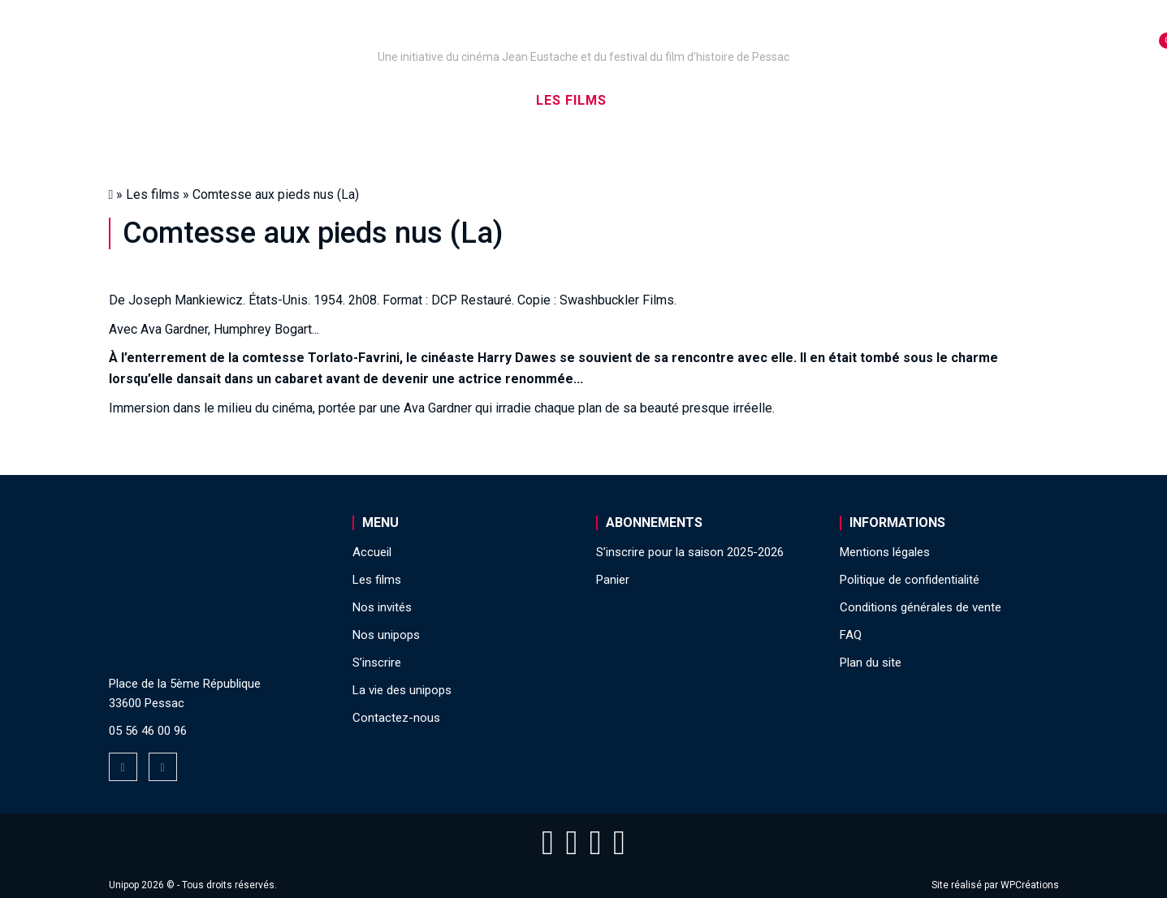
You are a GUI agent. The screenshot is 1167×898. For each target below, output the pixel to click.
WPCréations (1030, 885)
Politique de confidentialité (909, 579)
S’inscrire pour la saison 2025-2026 (690, 552)
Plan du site (870, 662)
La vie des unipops (922, 100)
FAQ (851, 635)
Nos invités (677, 100)
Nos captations (446, 100)
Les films (571, 100)
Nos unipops (309, 100)
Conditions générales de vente (920, 607)
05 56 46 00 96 (148, 730)
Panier (612, 579)
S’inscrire (786, 100)
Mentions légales (885, 552)
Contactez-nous (396, 717)
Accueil (204, 100)
